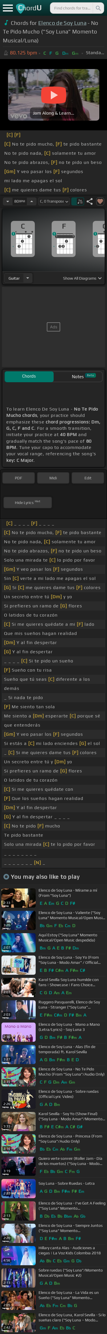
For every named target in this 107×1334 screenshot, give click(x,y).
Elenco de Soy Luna (62, 23)
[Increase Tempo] (32, 201)
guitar (14, 278)
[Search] (98, 8)
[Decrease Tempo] (8, 201)
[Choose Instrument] (27, 278)
